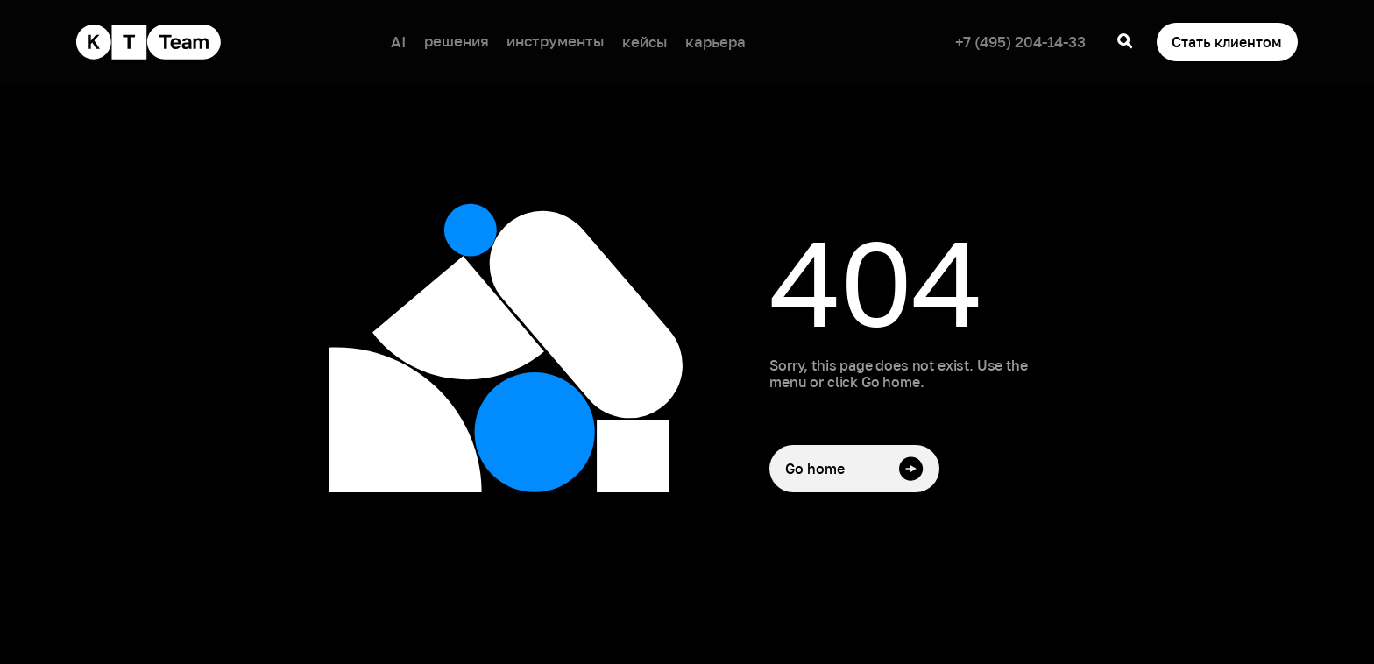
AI (398, 41)
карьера (715, 41)
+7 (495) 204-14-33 (1020, 41)
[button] (456, 42)
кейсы (644, 41)
